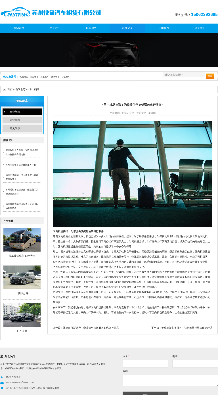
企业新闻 (15, 120)
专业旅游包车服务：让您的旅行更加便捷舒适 (187, 327)
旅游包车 (55, 77)
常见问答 (15, 128)
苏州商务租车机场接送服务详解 (21, 165)
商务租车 (34, 77)
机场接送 (23, 77)
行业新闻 (34, 89)
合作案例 (163, 28)
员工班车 (44, 77)
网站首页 (18, 28)
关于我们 (55, 28)
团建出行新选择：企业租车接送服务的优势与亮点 (91, 327)
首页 (9, 89)
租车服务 (91, 28)
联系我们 (199, 28)
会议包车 (65, 77)
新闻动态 (127, 28)
